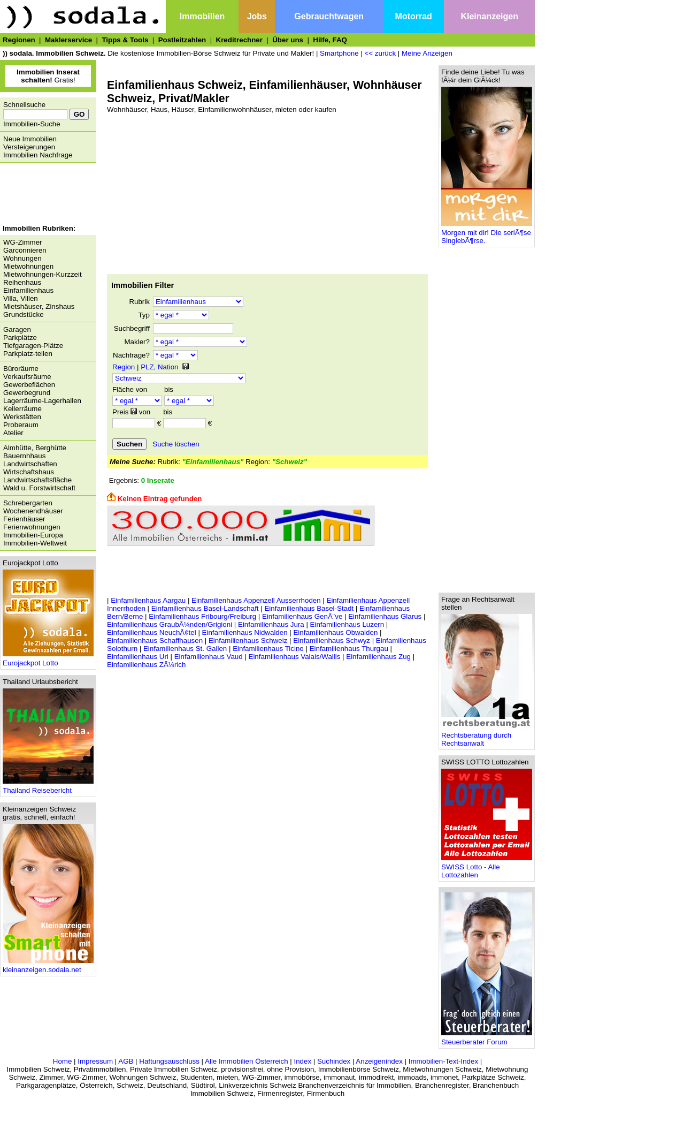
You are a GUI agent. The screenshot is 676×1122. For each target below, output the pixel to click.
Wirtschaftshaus (28, 472)
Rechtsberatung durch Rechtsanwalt (486, 736)
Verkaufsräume (27, 377)
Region (123, 367)
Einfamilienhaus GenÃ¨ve (302, 616)
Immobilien (202, 16)
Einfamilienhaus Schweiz (248, 640)
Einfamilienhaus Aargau (148, 600)
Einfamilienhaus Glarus (384, 616)
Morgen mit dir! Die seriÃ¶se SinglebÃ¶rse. (486, 233)
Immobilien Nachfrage (38, 155)
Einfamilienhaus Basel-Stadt (309, 608)
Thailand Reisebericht (48, 787)
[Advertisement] (45, 195)
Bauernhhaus (24, 456)
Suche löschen (175, 444)
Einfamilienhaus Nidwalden (245, 632)
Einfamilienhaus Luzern (347, 624)
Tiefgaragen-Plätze (33, 346)
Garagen (17, 329)
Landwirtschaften (30, 464)
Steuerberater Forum (486, 1039)
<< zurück (380, 53)
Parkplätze (20, 337)
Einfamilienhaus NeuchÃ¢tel (151, 632)
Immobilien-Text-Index (443, 1061)
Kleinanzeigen (489, 16)
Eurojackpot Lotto (48, 660)
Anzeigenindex (379, 1061)
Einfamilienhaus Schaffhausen (155, 640)
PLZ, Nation (159, 367)
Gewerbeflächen (29, 385)
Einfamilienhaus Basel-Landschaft (205, 608)
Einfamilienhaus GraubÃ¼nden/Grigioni (169, 624)
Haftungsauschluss (169, 1061)
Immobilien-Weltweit (35, 543)
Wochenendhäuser (33, 511)
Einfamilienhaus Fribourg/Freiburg (202, 616)
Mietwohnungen (28, 266)
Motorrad (413, 16)
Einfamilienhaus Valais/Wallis (295, 657)
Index (302, 1061)
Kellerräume (22, 409)
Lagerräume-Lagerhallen (42, 401)
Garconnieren (25, 250)
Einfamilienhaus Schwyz (331, 640)
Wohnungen (22, 258)
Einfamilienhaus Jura (271, 624)
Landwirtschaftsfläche (37, 480)
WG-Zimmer (22, 242)
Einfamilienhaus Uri (137, 657)
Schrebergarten (27, 503)
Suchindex (333, 1061)
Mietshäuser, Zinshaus (38, 306)
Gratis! (48, 76)
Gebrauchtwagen (329, 16)
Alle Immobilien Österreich (246, 1061)
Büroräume (21, 369)
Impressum (95, 1061)
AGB (125, 1061)
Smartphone (339, 53)
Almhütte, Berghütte (34, 448)
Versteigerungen (29, 147)
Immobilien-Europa (33, 535)
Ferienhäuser (24, 519)
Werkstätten (22, 417)
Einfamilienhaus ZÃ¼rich (146, 665)
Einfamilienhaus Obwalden (335, 632)
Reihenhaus (22, 282)
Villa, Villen (20, 298)
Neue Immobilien (30, 139)
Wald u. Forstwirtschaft (39, 488)
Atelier (13, 433)
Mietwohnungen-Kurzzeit (42, 274)
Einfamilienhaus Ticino (268, 649)
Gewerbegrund (26, 393)
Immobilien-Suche (31, 124)
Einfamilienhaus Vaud (208, 657)
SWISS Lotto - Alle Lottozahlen (486, 867)
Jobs (257, 16)
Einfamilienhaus (28, 290)
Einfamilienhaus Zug (378, 657)
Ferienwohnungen (31, 527)
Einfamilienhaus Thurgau (349, 649)
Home (62, 1061)
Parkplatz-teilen (27, 354)
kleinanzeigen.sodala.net (48, 966)
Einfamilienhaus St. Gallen (185, 649)
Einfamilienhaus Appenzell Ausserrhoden (256, 600)
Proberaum (21, 425)
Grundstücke (23, 314)
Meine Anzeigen (427, 53)
